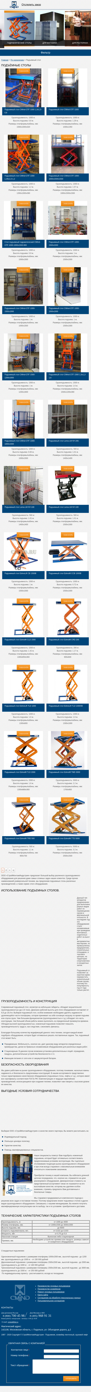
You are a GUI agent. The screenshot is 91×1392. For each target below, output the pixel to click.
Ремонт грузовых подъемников (51, 1292)
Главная (4, 60)
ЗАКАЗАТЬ (23, 71)
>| (13, 870)
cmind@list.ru (13, 1322)
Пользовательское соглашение (51, 1301)
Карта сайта (43, 1295)
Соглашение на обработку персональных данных (59, 1298)
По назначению (17, 60)
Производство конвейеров (49, 1289)
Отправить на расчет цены (84, 5)
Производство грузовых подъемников (54, 1286)
